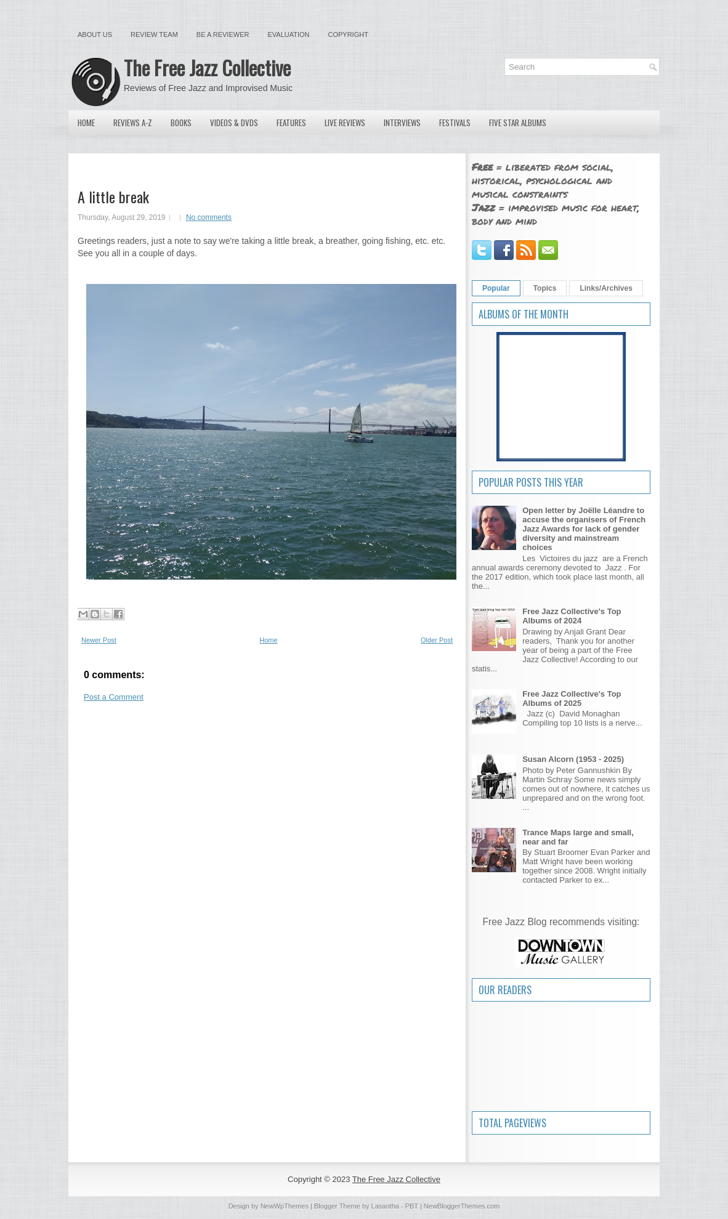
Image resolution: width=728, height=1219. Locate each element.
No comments (209, 217)
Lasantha (385, 1206)
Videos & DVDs (234, 122)
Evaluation (288, 34)
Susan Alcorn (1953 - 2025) (573, 759)
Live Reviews (345, 122)
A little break (113, 196)
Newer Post (98, 640)
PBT (411, 1206)
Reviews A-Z (132, 122)
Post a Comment (114, 697)
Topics (545, 288)
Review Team (154, 34)
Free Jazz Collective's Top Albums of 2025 (571, 698)
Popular (496, 288)
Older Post (437, 640)
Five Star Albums (517, 122)
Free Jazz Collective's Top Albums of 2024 (571, 616)
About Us (95, 34)
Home (86, 122)
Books (181, 122)
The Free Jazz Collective (207, 67)
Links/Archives (606, 288)
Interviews (402, 122)
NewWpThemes (285, 1206)
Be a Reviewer (222, 34)
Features (291, 122)
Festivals (455, 122)
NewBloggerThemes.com (462, 1206)
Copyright (348, 34)
